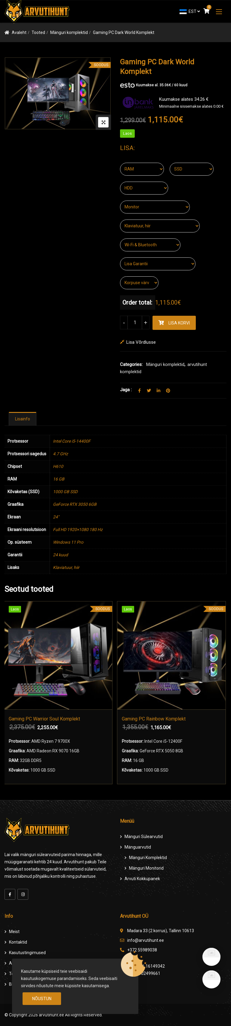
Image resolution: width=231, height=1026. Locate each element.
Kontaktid (18, 942)
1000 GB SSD (65, 491)
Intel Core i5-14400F (72, 441)
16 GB (58, 479)
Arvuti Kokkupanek (142, 878)
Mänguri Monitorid (146, 868)
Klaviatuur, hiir (66, 567)
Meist (14, 931)
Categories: (131, 364)
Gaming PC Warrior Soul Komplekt (45, 719)
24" (56, 517)
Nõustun (41, 998)
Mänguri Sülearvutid (144, 836)
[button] (218, 11)
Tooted (38, 32)
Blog (13, 984)
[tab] (22, 419)
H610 (58, 466)
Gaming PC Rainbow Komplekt (154, 719)
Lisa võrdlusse (141, 342)
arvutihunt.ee (51, 1014)
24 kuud (60, 554)
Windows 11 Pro (68, 542)
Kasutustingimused (27, 952)
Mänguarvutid (138, 847)
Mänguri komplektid (69, 32)
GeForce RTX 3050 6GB (75, 504)
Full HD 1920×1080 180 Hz (78, 529)
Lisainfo (22, 418)
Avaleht (19, 32)
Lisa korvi (179, 323)
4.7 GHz (60, 453)
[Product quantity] (134, 322)
